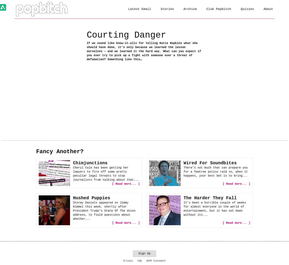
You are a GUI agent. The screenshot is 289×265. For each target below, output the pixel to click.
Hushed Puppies (91, 198)
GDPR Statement (156, 261)
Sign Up (144, 253)
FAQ (139, 261)
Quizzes (247, 9)
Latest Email (139, 9)
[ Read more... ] (126, 184)
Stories (167, 9)
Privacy (128, 261)
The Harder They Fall (210, 198)
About (268, 9)
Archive (190, 9)
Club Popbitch (218, 9)
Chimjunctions (90, 163)
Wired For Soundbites (210, 163)
